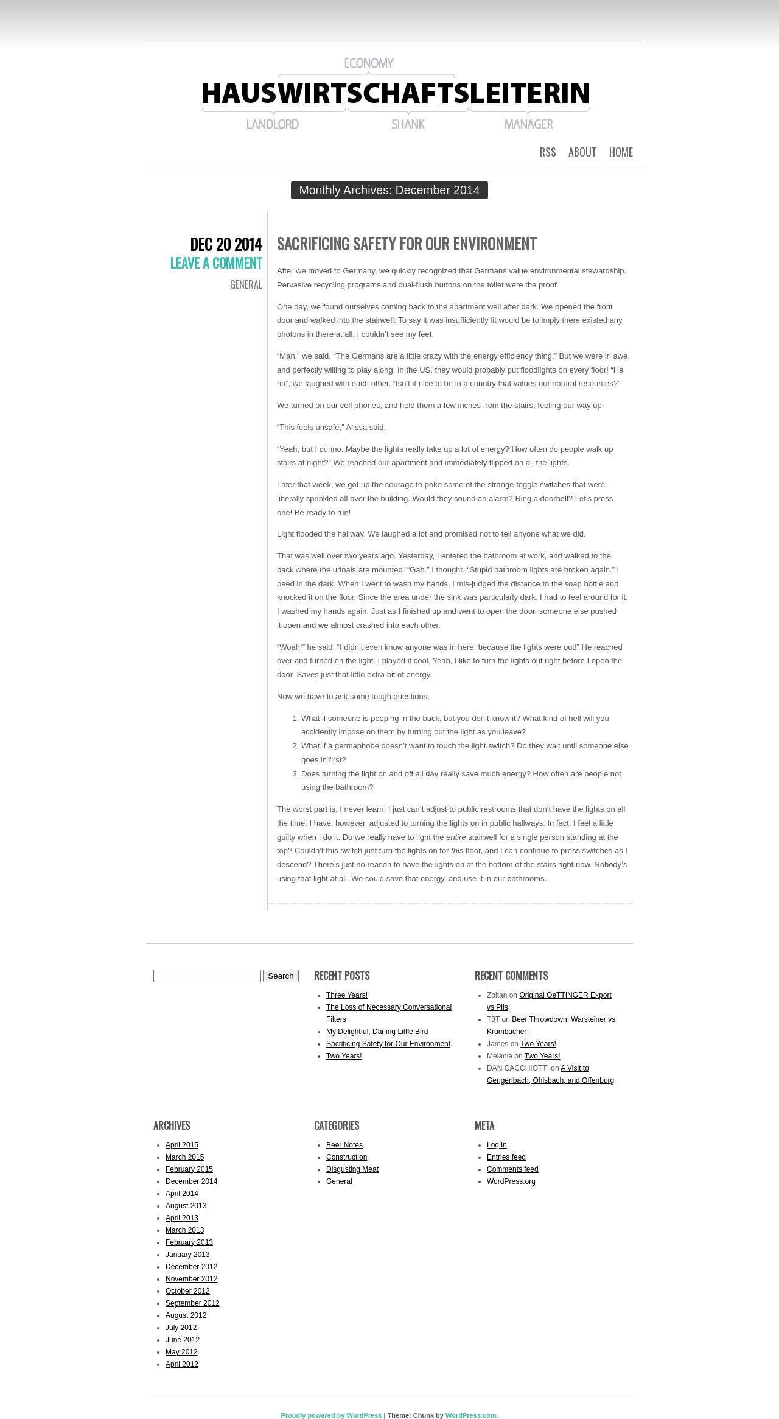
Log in (497, 1145)
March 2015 (185, 1157)
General (246, 284)
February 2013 (189, 1242)
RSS (548, 152)
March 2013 (185, 1230)
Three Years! (347, 995)
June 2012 (183, 1340)
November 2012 (191, 1279)
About (582, 152)
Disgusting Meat (352, 1169)
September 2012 (193, 1303)
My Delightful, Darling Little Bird (377, 1031)
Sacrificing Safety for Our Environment (407, 243)
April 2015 (182, 1145)
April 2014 (182, 1193)
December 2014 (191, 1181)
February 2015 (189, 1169)
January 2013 (188, 1254)
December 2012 (191, 1266)
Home (621, 152)
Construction (346, 1157)
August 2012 (186, 1315)
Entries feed (506, 1157)
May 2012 (182, 1352)
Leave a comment (216, 262)
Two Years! (344, 1056)
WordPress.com (471, 1415)
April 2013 (182, 1218)
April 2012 (182, 1364)
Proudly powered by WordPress (331, 1415)
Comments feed (513, 1169)
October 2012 (188, 1291)
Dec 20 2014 (226, 244)
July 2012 (181, 1327)
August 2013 (186, 1206)
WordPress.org (511, 1181)
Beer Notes (344, 1145)
